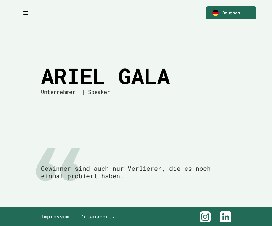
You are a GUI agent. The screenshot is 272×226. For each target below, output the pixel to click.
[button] (231, 12)
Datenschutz (97, 216)
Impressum (55, 216)
